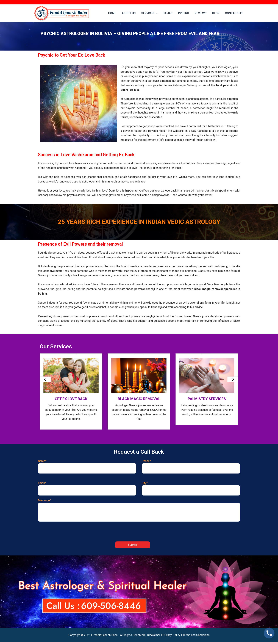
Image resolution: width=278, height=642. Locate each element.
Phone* (191, 466)
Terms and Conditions (196, 635)
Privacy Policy (171, 635)
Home (112, 13)
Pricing (183, 13)
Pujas (168, 13)
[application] (156, 13)
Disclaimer (153, 635)
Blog (215, 13)
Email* (87, 488)
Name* (87, 466)
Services (149, 13)
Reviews (201, 13)
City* (191, 488)
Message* (139, 510)
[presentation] (45, 379)
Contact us (234, 13)
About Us (129, 13)
